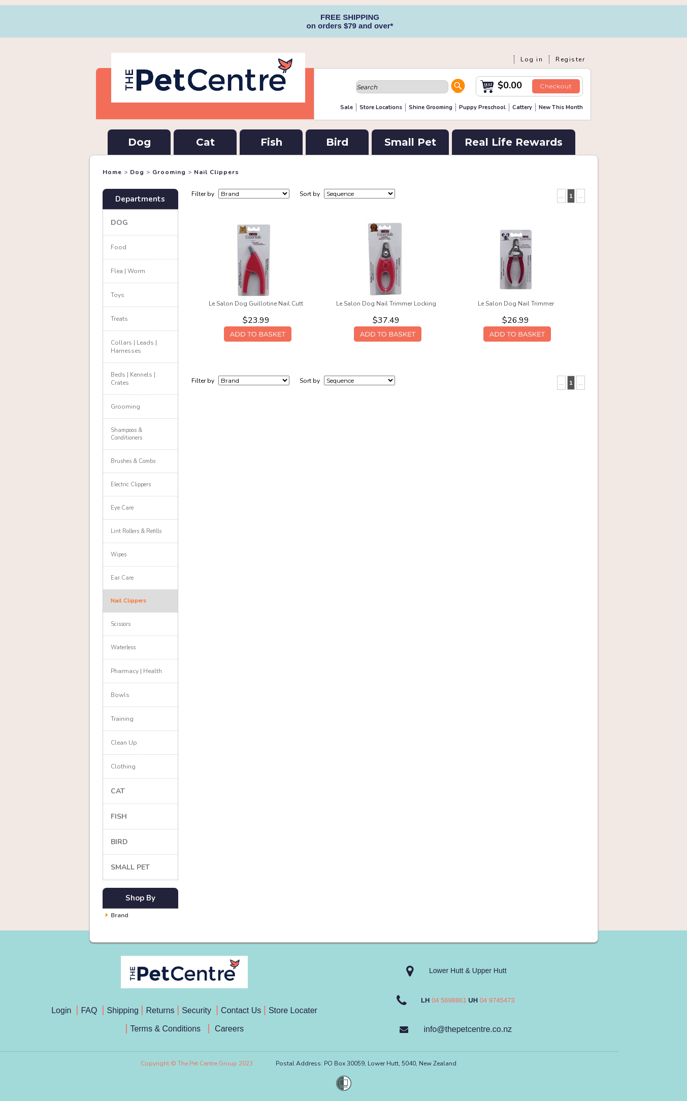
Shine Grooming (430, 107)
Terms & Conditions (168, 1028)
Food (118, 247)
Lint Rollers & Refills (136, 531)
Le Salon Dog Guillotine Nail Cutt (256, 303)
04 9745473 (497, 1000)
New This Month (561, 107)
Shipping (123, 1010)
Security (197, 1010)
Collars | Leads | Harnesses (134, 347)
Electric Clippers (131, 484)
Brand (119, 915)
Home (112, 172)
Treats (119, 319)
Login (63, 1010)
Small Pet (410, 142)
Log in (531, 59)
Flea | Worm (128, 271)
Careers (228, 1028)
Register (570, 59)
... (561, 196)
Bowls (120, 695)
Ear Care (122, 578)
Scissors (120, 624)
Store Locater (293, 1010)
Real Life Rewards (514, 142)
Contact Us (242, 1010)
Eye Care (122, 508)
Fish (271, 142)
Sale (346, 107)
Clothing (123, 766)
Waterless (123, 647)
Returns (160, 1010)
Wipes (118, 554)
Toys (117, 295)
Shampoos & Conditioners (126, 434)
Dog (139, 142)
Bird (337, 142)
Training (122, 719)
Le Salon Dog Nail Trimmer (516, 303)
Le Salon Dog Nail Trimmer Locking (386, 303)
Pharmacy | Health (136, 671)
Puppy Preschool (482, 107)
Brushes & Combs (133, 461)
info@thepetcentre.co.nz (467, 1029)
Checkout (556, 86)
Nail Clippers (216, 172)
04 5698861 (449, 1000)
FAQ (91, 1010)
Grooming (169, 172)
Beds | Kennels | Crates (133, 379)
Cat (205, 142)
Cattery (522, 107)
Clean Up (124, 743)
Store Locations (380, 107)
